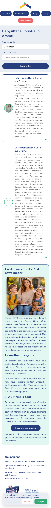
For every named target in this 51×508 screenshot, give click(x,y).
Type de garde (8, 42)
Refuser (27, 501)
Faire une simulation (25, 428)
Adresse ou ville (9, 52)
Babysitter (6, 13)
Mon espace (25, 21)
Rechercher (25, 66)
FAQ (46, 13)
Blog (35, 13)
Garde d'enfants (21, 13)
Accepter (40, 501)
